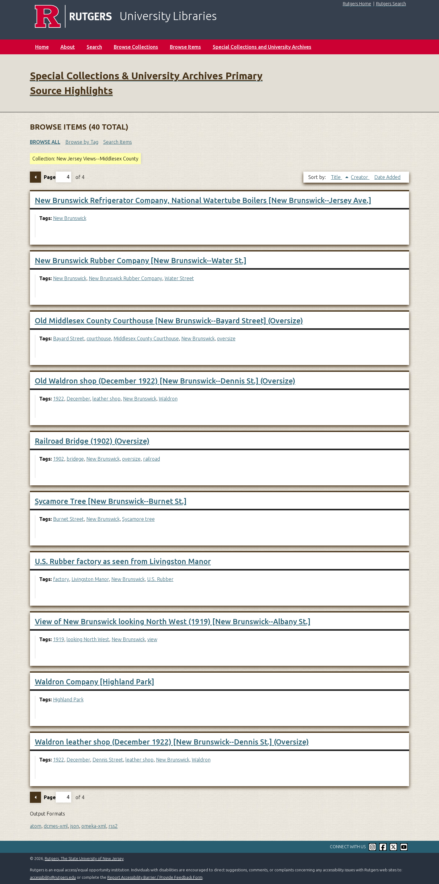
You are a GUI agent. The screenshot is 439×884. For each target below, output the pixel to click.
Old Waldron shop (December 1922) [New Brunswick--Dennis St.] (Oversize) (165, 381)
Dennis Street (107, 759)
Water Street (179, 278)
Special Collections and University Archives (262, 47)
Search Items (117, 142)
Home (42, 47)
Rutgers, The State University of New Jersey (84, 858)
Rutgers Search (391, 3)
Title (336, 177)
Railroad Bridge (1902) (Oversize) (92, 441)
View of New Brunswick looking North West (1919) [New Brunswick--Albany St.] (172, 621)
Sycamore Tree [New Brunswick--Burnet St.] (111, 501)
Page (57, 177)
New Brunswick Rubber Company (125, 278)
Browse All (45, 142)
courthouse (99, 338)
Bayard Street (68, 338)
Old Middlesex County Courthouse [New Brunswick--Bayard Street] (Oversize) (169, 321)
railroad (151, 459)
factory (61, 579)
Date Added (387, 177)
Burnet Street (68, 519)
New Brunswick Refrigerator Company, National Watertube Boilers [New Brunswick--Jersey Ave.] (203, 200)
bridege (75, 459)
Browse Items (185, 47)
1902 (58, 459)
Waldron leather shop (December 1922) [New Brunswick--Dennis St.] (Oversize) (172, 742)
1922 (58, 398)
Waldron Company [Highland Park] (94, 682)
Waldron (168, 398)
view (152, 639)
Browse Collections (136, 47)
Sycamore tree (138, 519)
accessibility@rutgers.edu (53, 877)
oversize (226, 338)
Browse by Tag (81, 142)
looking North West (88, 639)
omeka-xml (93, 826)
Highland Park (68, 699)
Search (94, 47)
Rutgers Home (357, 3)
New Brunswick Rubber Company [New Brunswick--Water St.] (140, 260)
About (67, 47)
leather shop (106, 398)
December (78, 398)
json (74, 826)
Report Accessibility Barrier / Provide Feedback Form (155, 877)
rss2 (113, 826)
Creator (360, 177)
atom (35, 826)
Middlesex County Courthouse (146, 338)
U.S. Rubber (160, 579)
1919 (58, 639)
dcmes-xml (56, 826)
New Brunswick (69, 218)
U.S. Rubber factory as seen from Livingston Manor (123, 561)
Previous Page (35, 177)
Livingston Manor (90, 579)
